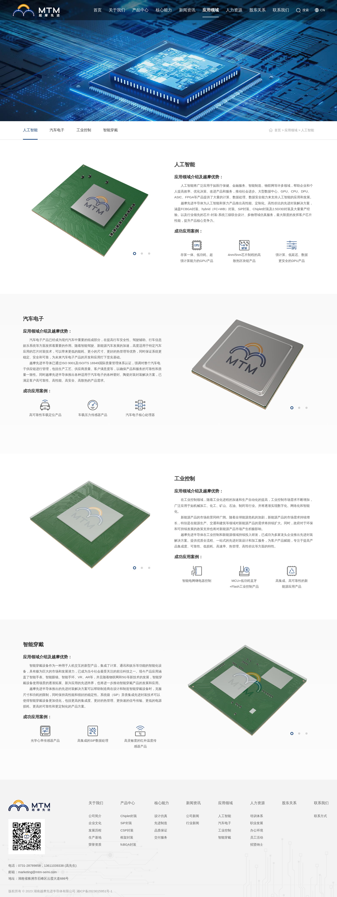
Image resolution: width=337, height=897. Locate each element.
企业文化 (95, 823)
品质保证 (160, 830)
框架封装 (126, 837)
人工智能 (30, 130)
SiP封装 (126, 823)
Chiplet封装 (128, 816)
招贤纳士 (256, 844)
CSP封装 (126, 830)
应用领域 (210, 10)
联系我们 (281, 10)
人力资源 (234, 10)
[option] (90, 210)
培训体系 (256, 816)
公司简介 (95, 816)
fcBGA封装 (128, 844)
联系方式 (320, 816)
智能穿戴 (110, 130)
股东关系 (257, 10)
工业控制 (84, 130)
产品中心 (140, 10)
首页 (97, 10)
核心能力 (164, 10)
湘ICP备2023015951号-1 (94, 891)
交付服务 (160, 837)
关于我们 (117, 10)
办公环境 (256, 830)
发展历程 (95, 830)
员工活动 (256, 837)
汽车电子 (57, 130)
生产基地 (95, 837)
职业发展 (256, 823)
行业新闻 (192, 823)
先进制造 (160, 823)
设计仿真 (160, 816)
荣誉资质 (95, 844)
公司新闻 (192, 816)
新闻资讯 (187, 10)
